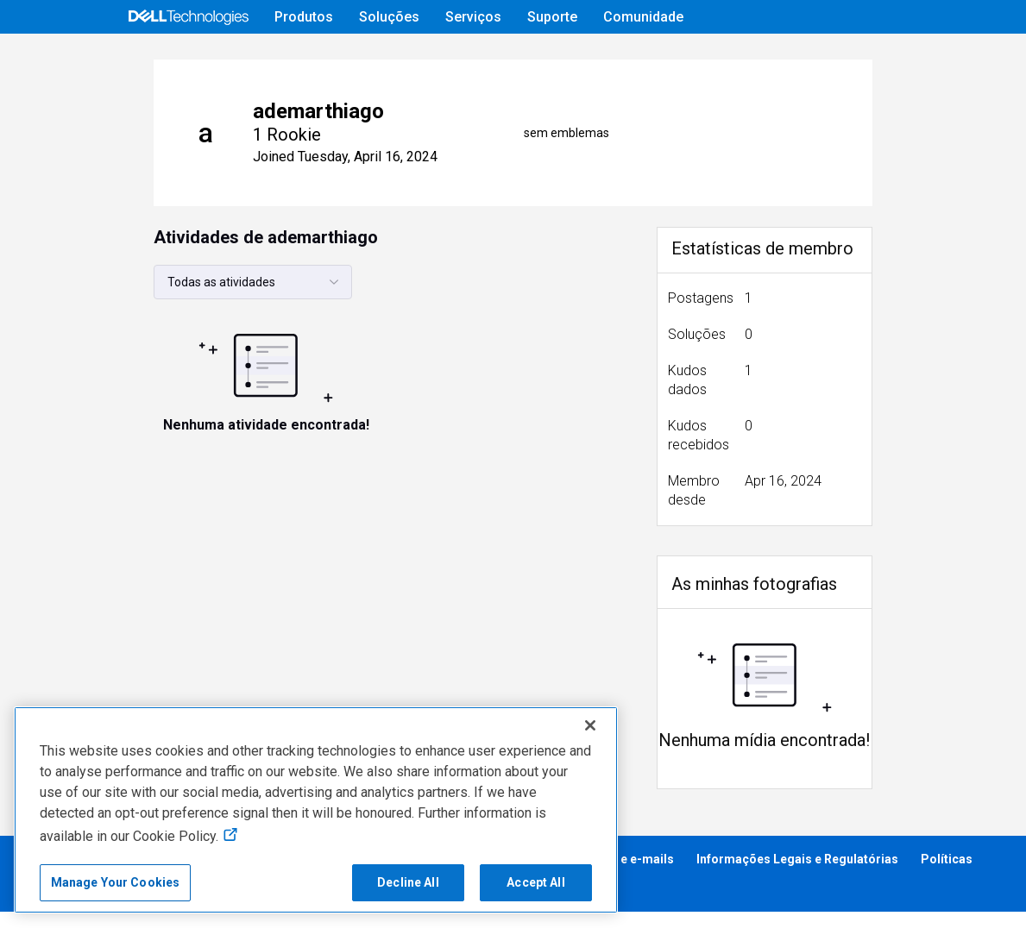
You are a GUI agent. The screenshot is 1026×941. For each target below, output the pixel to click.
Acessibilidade (60, 916)
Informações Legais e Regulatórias (797, 888)
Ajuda (741, 57)
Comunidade (643, 17)
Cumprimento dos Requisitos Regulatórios (248, 916)
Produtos (303, 17)
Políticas (946, 888)
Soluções (389, 17)
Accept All (535, 882)
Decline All (408, 882)
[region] (316, 809)
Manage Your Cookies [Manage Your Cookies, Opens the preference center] (115, 882)
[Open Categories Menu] (153, 57)
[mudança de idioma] (903, 58)
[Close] (590, 725)
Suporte (552, 17)
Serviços (473, 17)
